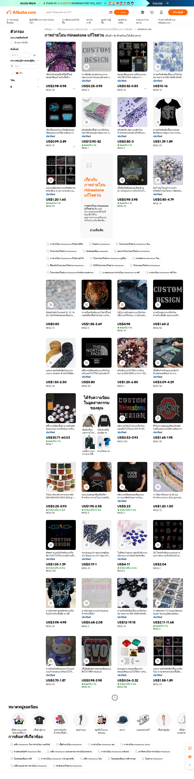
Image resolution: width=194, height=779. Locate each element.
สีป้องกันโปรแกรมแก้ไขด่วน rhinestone (65, 265)
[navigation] (24, 364)
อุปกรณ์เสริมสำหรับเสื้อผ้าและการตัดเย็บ (113, 29)
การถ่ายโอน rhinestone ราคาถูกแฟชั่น (56, 758)
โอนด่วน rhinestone (99, 244)
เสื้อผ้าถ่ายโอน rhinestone (69, 744)
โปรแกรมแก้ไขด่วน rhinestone (62, 251)
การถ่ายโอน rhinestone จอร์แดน (113, 751)
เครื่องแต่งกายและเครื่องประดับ (72, 29)
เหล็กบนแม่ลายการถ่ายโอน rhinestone (29, 766)
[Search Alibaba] (76, 12)
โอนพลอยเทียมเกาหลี (21, 758)
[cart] (152, 12)
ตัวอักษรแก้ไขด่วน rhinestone (67, 766)
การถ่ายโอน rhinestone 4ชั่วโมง (161, 272)
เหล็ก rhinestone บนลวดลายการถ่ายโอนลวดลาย (69, 751)
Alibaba (48, 29)
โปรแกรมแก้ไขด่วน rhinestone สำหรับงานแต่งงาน (70, 272)
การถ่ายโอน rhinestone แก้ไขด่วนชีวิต (65, 244)
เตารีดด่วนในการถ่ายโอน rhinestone (152, 751)
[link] (190, 748)
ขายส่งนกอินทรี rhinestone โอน (26, 751)
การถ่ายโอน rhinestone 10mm (135, 744)
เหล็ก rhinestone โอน (91, 758)
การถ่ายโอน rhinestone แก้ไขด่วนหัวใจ (65, 258)
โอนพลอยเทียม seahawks (95, 251)
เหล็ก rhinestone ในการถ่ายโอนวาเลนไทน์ (30, 744)
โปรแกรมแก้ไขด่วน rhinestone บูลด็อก (108, 258)
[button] (111, 12)
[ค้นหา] (121, 12)
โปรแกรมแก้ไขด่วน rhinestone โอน (133, 244)
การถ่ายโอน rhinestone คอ (101, 744)
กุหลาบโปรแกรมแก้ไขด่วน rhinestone (132, 251)
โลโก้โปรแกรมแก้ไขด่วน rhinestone (107, 265)
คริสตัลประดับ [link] (145, 29)
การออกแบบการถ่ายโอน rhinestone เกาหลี (119, 272)
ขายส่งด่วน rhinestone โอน (145, 258)
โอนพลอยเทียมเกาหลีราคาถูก (122, 758)
